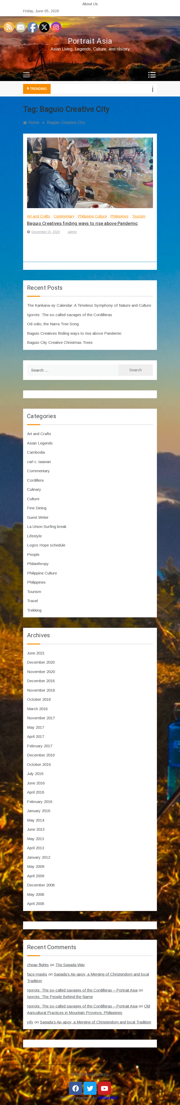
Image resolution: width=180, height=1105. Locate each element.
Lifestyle (34, 536)
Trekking (34, 610)
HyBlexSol (108, 1097)
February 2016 (39, 801)
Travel (32, 601)
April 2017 (35, 736)
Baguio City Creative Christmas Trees (60, 342)
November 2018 (41, 690)
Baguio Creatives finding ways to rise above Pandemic (82, 223)
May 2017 (35, 727)
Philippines (119, 216)
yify (30, 1022)
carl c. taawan (39, 461)
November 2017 (41, 718)
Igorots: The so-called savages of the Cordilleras (69, 314)
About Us (90, 4)
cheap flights (38, 964)
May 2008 (35, 894)
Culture (33, 499)
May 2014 (35, 820)
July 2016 (35, 773)
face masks (37, 974)
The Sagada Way (70, 964)
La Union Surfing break (46, 526)
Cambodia (36, 452)
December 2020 (41, 662)
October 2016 (39, 764)
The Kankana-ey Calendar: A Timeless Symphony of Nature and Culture (89, 305)
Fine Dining (36, 508)
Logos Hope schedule (46, 545)
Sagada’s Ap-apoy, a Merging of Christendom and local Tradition (95, 1022)
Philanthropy (38, 563)
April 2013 (35, 848)
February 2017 (39, 746)
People (33, 554)
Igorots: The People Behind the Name (60, 996)
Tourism (138, 216)
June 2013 (36, 829)
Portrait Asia (90, 41)
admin (72, 232)
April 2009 (35, 876)
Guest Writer (38, 517)
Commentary (64, 216)
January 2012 (38, 857)
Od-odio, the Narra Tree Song (53, 324)
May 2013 (35, 838)
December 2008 (41, 885)
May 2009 (35, 866)
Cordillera (35, 480)
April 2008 (35, 903)
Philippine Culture (92, 216)
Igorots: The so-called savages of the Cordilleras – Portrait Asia (82, 990)
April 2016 (35, 792)
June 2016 (36, 783)
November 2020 (41, 671)
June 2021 (36, 653)
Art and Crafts (38, 216)
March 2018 (37, 709)
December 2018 (41, 681)
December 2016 (41, 755)
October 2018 (39, 699)
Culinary (34, 489)
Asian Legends (40, 443)
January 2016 (38, 810)
